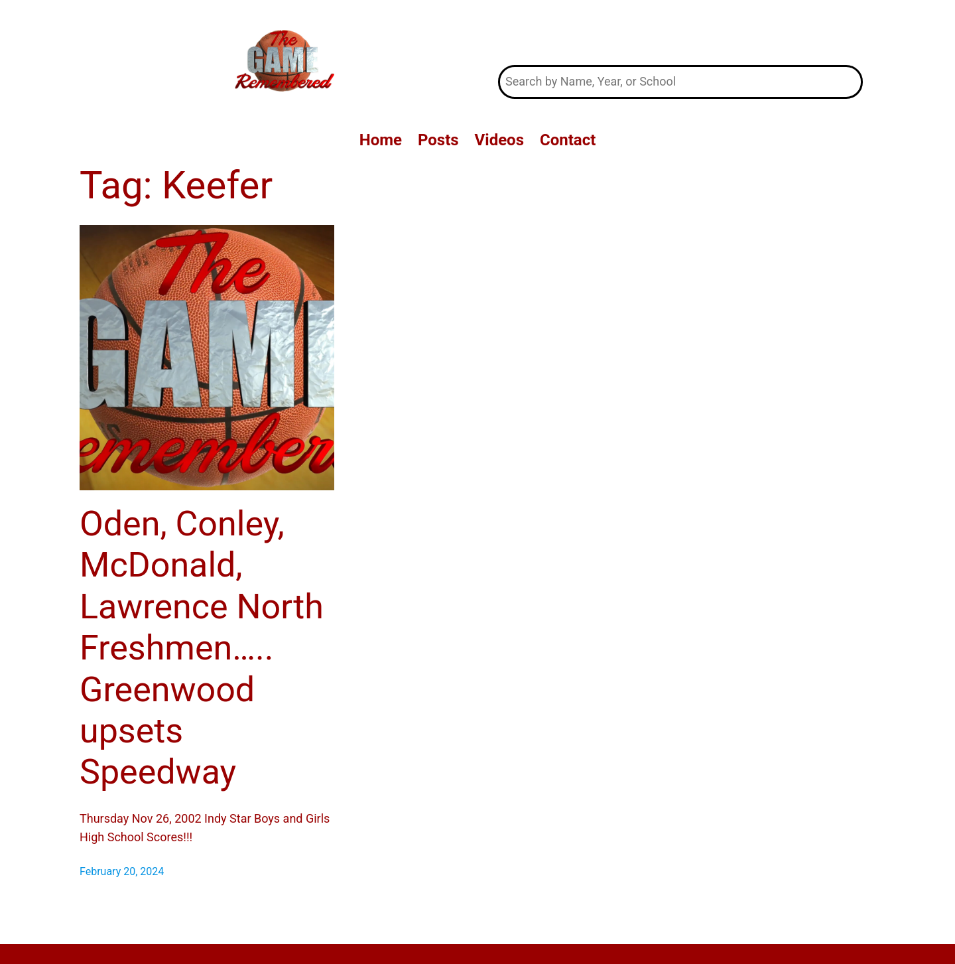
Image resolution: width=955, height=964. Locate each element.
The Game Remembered (681, 32)
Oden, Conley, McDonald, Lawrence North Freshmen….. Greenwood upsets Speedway (202, 648)
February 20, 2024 (122, 871)
